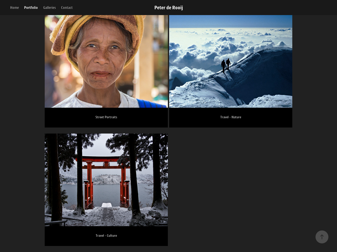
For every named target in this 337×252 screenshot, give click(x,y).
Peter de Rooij (168, 7)
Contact (67, 7)
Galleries (49, 7)
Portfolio (31, 7)
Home (14, 7)
